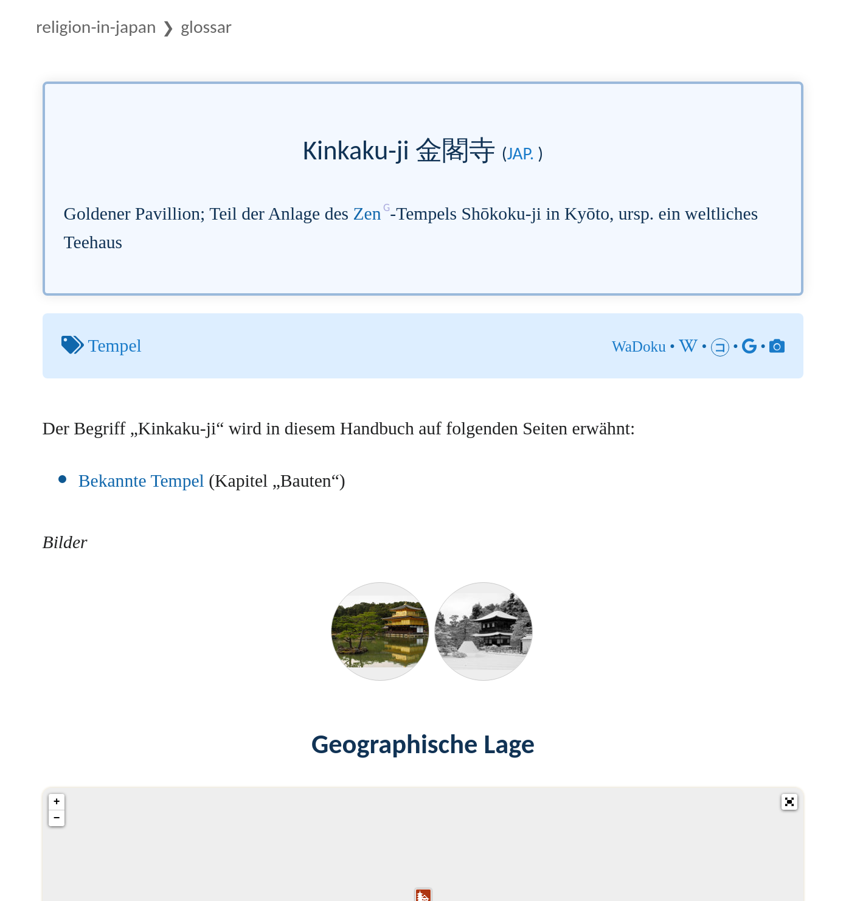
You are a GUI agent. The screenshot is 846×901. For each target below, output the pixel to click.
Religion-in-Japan (96, 27)
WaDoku (639, 346)
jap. (521, 153)
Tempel (114, 345)
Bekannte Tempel (141, 480)
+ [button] (57, 802)
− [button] (57, 818)
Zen (367, 213)
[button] (789, 802)
